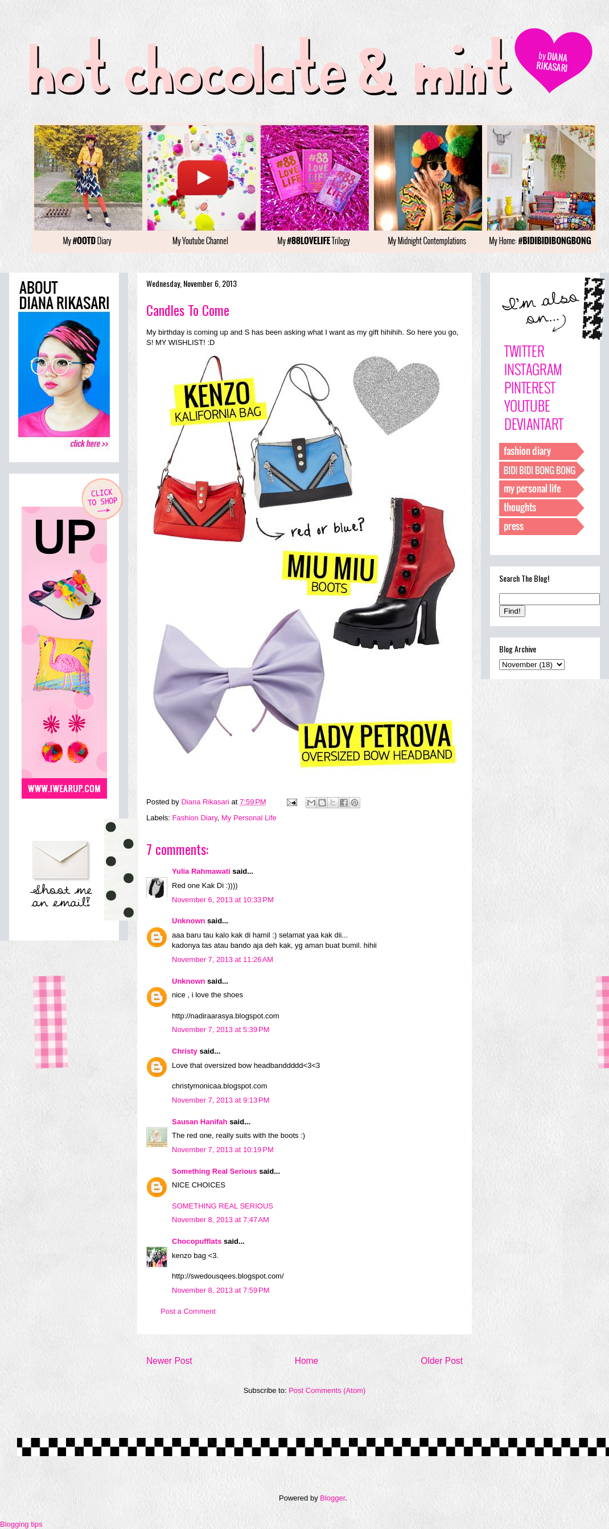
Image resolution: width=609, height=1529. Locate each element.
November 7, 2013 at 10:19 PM (223, 1149)
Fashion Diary (194, 817)
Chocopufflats (196, 1241)
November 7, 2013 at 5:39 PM (221, 1029)
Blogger (332, 1498)
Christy (184, 1051)
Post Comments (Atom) (327, 1390)
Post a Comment (188, 1311)
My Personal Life (249, 817)
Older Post (442, 1361)
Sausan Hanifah (200, 1121)
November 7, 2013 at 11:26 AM (222, 959)
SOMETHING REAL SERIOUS (222, 1206)
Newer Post (169, 1361)
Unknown (188, 920)
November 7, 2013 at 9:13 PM (221, 1100)
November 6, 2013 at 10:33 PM (223, 899)
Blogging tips (21, 1524)
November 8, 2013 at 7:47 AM (220, 1219)
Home (307, 1361)
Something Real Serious (214, 1171)
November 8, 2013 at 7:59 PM (221, 1290)
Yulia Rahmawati (201, 871)
